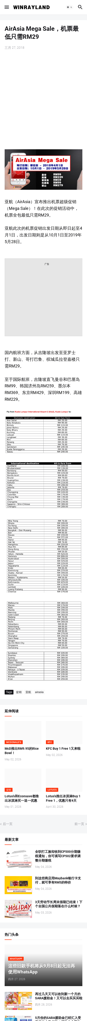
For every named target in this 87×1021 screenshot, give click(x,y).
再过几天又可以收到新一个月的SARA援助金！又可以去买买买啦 (58, 996)
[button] (6, 7)
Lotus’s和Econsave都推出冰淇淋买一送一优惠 (22, 798)
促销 (19, 692)
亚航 (28, 692)
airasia (39, 692)
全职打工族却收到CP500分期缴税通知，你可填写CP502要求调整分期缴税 (58, 856)
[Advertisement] (43, 100)
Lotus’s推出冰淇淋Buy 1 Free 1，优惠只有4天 (63, 798)
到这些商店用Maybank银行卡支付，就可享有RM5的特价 (58, 880)
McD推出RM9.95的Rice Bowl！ (22, 751)
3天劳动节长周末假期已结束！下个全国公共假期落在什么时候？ (58, 904)
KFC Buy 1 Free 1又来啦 (63, 748)
